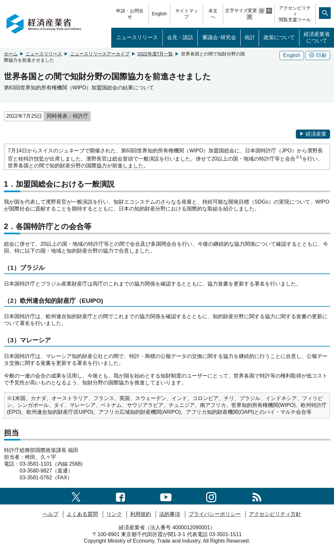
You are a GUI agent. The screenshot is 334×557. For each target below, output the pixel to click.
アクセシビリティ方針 (275, 514)
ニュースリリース (137, 37)
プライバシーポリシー (215, 514)
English (159, 13)
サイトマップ (186, 13)
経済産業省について (317, 37)
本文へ (213, 13)
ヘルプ (50, 514)
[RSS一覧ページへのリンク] (257, 495)
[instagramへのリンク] (211, 495)
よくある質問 (82, 514)
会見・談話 (180, 37)
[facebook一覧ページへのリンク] (120, 495)
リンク (114, 514)
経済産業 (312, 134)
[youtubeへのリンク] (166, 495)
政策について (279, 37)
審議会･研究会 (219, 37)
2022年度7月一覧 (155, 53)
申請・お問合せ (130, 13)
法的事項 (169, 514)
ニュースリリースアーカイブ (99, 53)
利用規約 (140, 514)
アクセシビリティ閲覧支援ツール (295, 13)
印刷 (317, 55)
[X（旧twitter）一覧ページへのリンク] (76, 496)
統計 (250, 37)
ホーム (11, 53)
